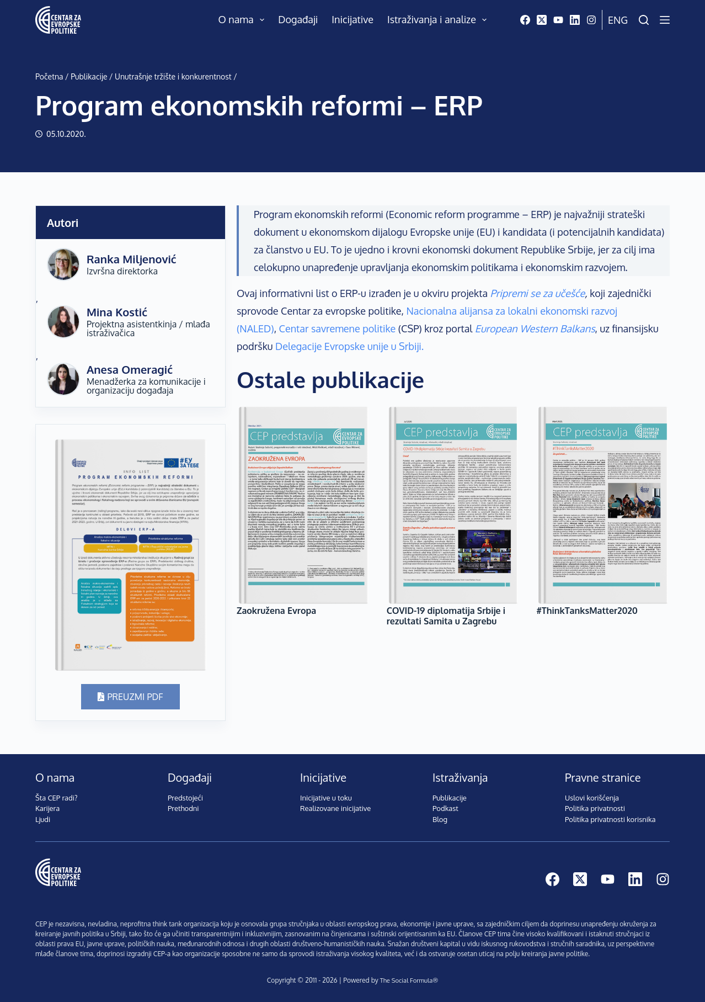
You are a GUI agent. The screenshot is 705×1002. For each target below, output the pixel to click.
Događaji (298, 19)
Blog (439, 819)
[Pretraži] (644, 20)
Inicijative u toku (326, 797)
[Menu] (665, 20)
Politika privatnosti (595, 808)
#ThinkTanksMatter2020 (587, 610)
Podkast (445, 808)
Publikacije (89, 76)
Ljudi (42, 819)
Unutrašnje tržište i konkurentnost (173, 76)
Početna (49, 76)
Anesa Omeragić (130, 369)
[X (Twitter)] (542, 20)
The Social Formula (406, 980)
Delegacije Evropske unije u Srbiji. (349, 346)
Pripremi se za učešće (537, 293)
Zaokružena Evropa (276, 610)
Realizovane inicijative (335, 808)
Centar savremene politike (337, 328)
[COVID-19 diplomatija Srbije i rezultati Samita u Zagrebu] (453, 505)
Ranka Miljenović (132, 259)
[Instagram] (591, 20)
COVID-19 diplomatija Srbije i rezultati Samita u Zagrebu (446, 616)
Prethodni (183, 808)
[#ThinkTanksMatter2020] (603, 505)
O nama (243, 19)
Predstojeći (185, 797)
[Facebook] (525, 20)
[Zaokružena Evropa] (303, 505)
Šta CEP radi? (56, 797)
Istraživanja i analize (439, 19)
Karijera (47, 808)
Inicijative (352, 19)
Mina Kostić (117, 312)
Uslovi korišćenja (592, 797)
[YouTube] (558, 20)
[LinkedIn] (575, 20)
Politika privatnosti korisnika (610, 819)
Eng (618, 20)
